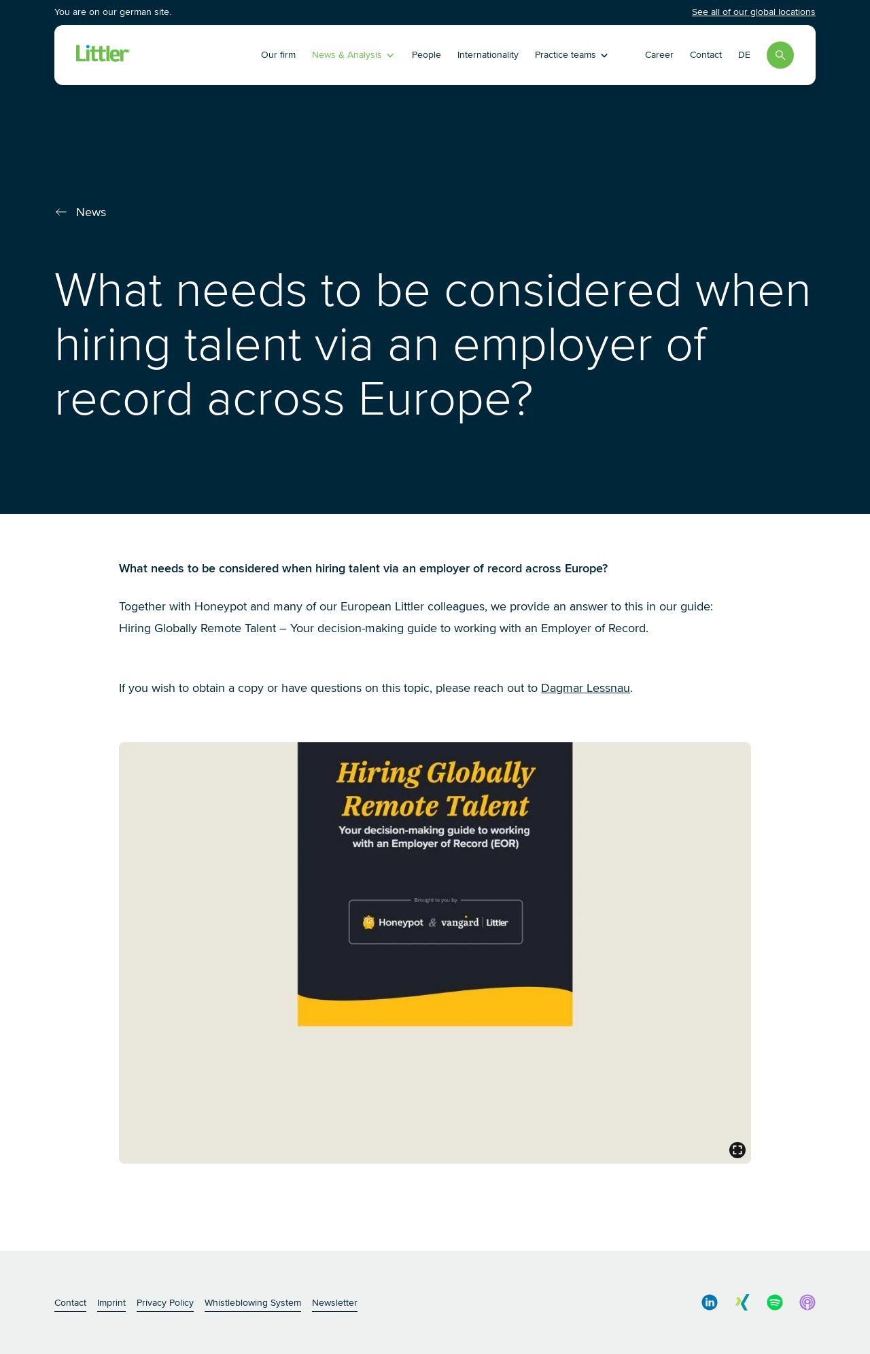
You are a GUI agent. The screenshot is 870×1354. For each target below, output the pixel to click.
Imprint (111, 1302)
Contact (706, 54)
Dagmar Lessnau (585, 687)
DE (744, 54)
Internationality (488, 54)
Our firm (278, 54)
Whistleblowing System (253, 1302)
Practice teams (572, 54)
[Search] (780, 55)
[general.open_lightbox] (737, 1150)
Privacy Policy (165, 1302)
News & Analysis (354, 54)
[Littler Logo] (166, 55)
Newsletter (335, 1302)
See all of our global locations (754, 12)
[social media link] (709, 1302)
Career (659, 54)
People (426, 54)
